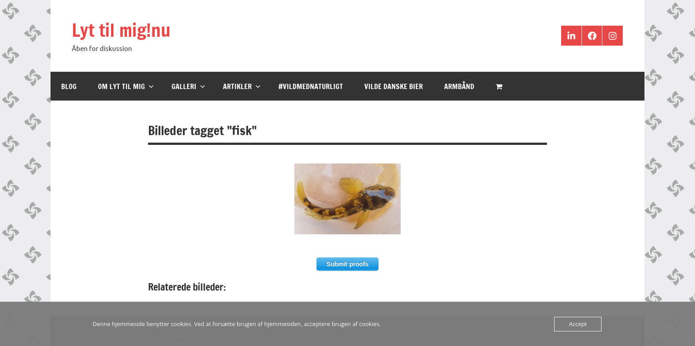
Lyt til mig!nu (121, 30)
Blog (69, 86)
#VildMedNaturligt (310, 86)
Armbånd (459, 86)
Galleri (188, 86)
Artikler (242, 86)
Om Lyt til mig (126, 86)
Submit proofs (348, 264)
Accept (578, 324)
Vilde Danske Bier (393, 86)
